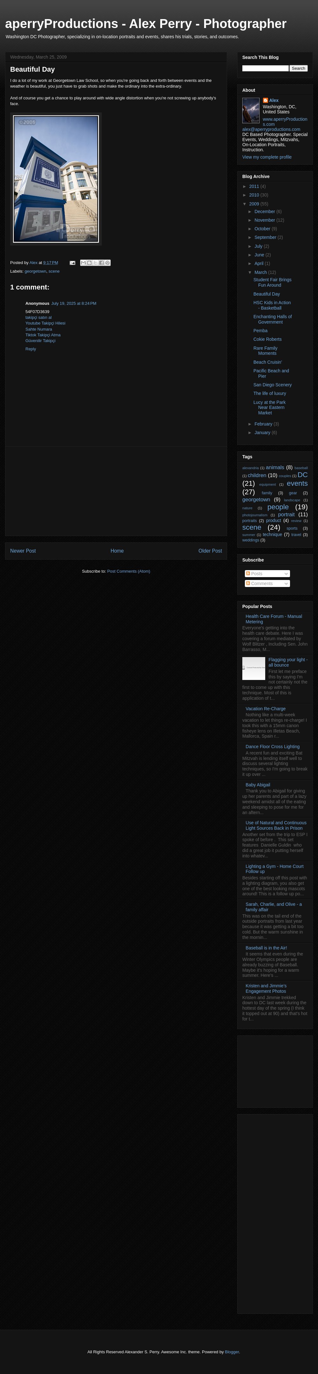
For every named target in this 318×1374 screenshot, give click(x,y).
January (263, 432)
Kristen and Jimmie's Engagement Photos (266, 988)
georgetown (35, 271)
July (259, 246)
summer (248, 535)
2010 (254, 194)
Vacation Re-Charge (266, 708)
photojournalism (254, 515)
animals (275, 467)
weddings (250, 540)
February (263, 423)
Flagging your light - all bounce (288, 662)
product (273, 520)
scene (54, 271)
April (259, 263)
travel (296, 535)
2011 (254, 186)
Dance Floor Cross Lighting (273, 746)
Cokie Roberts (267, 339)
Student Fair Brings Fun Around (272, 282)
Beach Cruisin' (267, 362)
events (297, 483)
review (296, 521)
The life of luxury (269, 393)
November (265, 220)
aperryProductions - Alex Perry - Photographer (146, 24)
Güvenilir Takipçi (40, 340)
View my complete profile (267, 157)
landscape (292, 500)
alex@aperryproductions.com (271, 129)
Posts (254, 573)
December (265, 211)
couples (285, 476)
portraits (249, 521)
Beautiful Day (266, 294)
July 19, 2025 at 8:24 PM (73, 303)
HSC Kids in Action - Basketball (272, 305)
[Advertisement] (116, 491)
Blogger (232, 1351)
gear (293, 493)
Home (117, 551)
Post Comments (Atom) (128, 571)
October (263, 228)
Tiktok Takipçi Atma (43, 335)
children (257, 475)
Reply (30, 349)
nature (247, 508)
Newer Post (23, 551)
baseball (301, 468)
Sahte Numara (38, 329)
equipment (267, 484)
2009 (254, 203)
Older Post (210, 551)
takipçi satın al (38, 317)
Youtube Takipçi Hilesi (45, 323)
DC (303, 475)
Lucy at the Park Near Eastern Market (269, 408)
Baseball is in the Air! (266, 947)
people (278, 507)
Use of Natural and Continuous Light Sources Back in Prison (276, 825)
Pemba (260, 330)
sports (292, 528)
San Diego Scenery (272, 384)
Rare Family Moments (265, 351)
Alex (274, 100)
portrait (286, 515)
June (259, 254)
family (267, 493)
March (261, 272)
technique (272, 534)
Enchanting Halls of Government (272, 319)
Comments (259, 583)
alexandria (250, 468)
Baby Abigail (258, 784)
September (265, 237)
